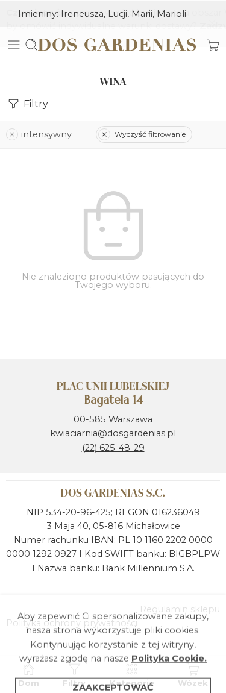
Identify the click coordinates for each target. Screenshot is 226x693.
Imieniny (37, 12)
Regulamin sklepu (180, 608)
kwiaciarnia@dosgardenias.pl (113, 432)
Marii (141, 12)
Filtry (27, 102)
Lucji (117, 12)
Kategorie (132, 674)
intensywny (39, 132)
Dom (28, 674)
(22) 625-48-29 (113, 446)
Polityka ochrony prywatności (71, 621)
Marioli (171, 12)
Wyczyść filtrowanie (142, 132)
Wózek (193, 674)
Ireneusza (82, 12)
